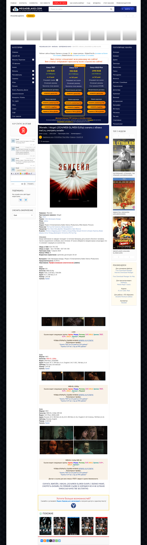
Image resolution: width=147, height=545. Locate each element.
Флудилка (97, 3)
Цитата (31, 173)
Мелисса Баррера (52, 231)
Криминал (116, 94)
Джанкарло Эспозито (60, 233)
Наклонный (14, 173)
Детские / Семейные (120, 82)
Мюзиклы (116, 113)
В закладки (44, 141)
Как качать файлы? (77, 3)
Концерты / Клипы (18, 97)
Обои (14, 105)
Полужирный (12, 173)
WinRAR (124, 303)
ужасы (46, 221)
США (46, 219)
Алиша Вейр (71, 231)
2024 (44, 217)
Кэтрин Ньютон (93, 231)
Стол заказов (108, 3)
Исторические (118, 101)
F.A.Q (88, 3)
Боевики (116, 56)
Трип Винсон (76, 229)
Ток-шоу (115, 116)
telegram (90, 120)
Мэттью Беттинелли (53, 227)
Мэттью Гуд (72, 233)
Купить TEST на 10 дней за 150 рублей (73, 344)
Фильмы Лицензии (18, 60)
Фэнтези (116, 79)
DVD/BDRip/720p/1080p (61, 137)
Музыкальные (118, 124)
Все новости (45, 3)
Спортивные (117, 120)
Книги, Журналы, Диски (20, 90)
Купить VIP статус (59, 3)
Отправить (30, 184)
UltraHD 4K (79, 137)
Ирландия (51, 219)
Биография (116, 105)
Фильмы (15, 71)
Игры (14, 82)
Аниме (14, 67)
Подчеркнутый (16, 173)
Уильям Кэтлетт (81, 231)
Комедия (116, 52)
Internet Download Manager (124, 272)
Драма (115, 60)
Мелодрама (117, 75)
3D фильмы (16, 63)
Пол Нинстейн (52, 229)
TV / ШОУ (15, 101)
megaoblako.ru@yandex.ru (65, 122)
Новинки (72, 137)
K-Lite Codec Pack (124, 291)
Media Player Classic (124, 284)
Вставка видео (27, 173)
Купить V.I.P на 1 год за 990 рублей (73, 346)
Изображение (25, 173)
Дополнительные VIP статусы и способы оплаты (74, 118)
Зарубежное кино (48, 137)
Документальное (18, 94)
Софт (14, 113)
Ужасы (115, 71)
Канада (58, 219)
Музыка (14, 86)
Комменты (34, 3)
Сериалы (15, 79)
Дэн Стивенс (62, 231)
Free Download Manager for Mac (124, 276)
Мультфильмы (17, 75)
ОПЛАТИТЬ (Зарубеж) (51, 107)
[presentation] (126, 16)
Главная (13, 3)
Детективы (116, 90)
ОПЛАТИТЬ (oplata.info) (50, 93)
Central (45, 133)
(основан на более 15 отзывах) (83, 55)
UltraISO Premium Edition (123, 297)
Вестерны (116, 109)
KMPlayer (124, 283)
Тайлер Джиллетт (67, 227)
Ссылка (23, 173)
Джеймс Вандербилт (65, 229)
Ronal (17, 139)
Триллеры (116, 63)
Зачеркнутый (18, 173)
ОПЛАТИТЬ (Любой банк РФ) (51, 103)
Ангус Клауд (48, 233)
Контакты (23, 3)
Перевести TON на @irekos (50, 111)
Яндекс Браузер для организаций (68, 501)
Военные (116, 97)
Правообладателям (123, 3)
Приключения (117, 86)
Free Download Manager (124, 270)
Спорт (14, 109)
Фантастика (117, 67)
